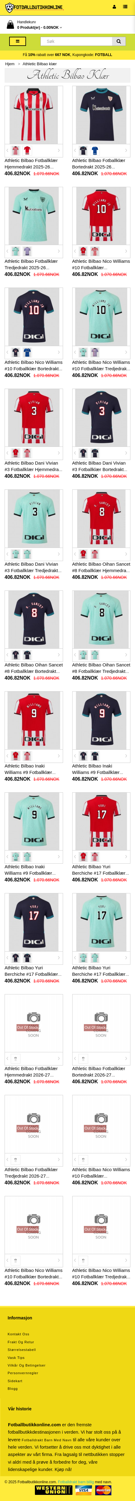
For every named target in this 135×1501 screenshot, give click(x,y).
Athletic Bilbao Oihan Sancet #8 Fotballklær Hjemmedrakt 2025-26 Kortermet (101, 570)
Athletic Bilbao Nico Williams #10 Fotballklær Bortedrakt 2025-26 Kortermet (33, 369)
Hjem (9, 64)
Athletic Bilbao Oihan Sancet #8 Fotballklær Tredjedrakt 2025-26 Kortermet (101, 671)
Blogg (13, 1388)
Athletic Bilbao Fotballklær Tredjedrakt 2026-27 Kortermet (31, 1176)
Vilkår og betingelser (27, 1365)
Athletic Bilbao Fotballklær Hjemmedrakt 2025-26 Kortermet (31, 167)
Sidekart (15, 1381)
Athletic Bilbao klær (40, 64)
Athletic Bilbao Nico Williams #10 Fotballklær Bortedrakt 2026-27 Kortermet (33, 1277)
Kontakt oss (18, 1334)
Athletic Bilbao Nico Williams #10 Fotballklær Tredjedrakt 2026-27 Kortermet (101, 1277)
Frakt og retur (21, 1342)
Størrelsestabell (22, 1350)
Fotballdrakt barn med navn (47, 1440)
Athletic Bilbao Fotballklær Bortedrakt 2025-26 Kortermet (98, 167)
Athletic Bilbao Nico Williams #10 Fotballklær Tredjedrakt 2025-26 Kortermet (101, 369)
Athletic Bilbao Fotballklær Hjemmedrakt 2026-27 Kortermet (31, 1075)
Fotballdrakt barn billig (76, 1482)
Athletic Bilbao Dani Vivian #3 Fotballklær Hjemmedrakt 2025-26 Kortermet (33, 469)
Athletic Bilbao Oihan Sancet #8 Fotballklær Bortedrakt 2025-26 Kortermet (34, 671)
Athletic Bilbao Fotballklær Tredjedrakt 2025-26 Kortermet (31, 267)
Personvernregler (23, 1373)
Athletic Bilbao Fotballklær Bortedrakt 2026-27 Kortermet (98, 1075)
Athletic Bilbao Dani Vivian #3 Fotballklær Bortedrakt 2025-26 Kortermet (99, 469)
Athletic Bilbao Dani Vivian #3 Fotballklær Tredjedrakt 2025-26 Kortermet (31, 570)
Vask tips (16, 1358)
